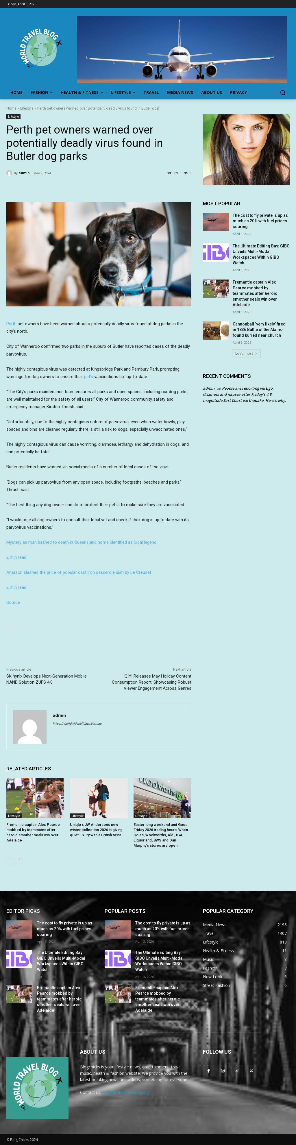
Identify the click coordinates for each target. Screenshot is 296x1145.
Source (13, 602)
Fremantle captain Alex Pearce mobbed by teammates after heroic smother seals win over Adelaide (255, 293)
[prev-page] (10, 859)
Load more (246, 353)
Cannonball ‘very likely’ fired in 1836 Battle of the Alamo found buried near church (259, 330)
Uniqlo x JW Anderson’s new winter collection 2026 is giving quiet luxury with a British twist (96, 829)
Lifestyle (27, 108)
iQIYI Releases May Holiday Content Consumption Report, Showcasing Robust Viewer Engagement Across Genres (151, 682)
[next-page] (19, 859)
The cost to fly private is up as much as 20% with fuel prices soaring (260, 221)
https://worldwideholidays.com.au (77, 724)
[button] (283, 92)
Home (11, 108)
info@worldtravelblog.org (125, 1092)
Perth (11, 323)
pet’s (88, 376)
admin (24, 173)
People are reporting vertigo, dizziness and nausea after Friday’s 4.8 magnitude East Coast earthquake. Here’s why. (244, 394)
